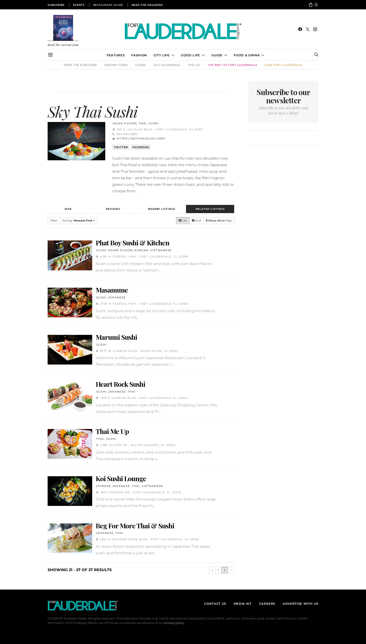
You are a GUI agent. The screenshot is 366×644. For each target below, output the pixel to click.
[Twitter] (307, 29)
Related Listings (210, 209)
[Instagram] (315, 29)
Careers (267, 603)
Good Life (190, 55)
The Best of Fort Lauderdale (232, 65)
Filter (53, 220)
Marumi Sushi (116, 337)
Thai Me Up (112, 431)
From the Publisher (80, 65)
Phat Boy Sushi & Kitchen (132, 242)
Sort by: (78, 220)
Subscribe (56, 5)
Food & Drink (247, 55)
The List (194, 65)
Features (116, 55)
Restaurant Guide (108, 5)
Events (78, 5)
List (183, 220)
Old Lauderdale (167, 65)
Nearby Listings (161, 209)
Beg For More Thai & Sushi (135, 525)
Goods (140, 65)
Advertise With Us (300, 603)
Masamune (112, 289)
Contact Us (215, 603)
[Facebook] (300, 29)
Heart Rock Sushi (120, 383)
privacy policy (174, 623)
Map (68, 209)
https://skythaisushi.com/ (141, 138)
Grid (196, 220)
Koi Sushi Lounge (121, 478)
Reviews (113, 209)
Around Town (116, 65)
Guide (216, 55)
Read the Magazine (147, 5)
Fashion (139, 55)
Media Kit (243, 603)
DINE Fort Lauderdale (283, 65)
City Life (162, 55)
